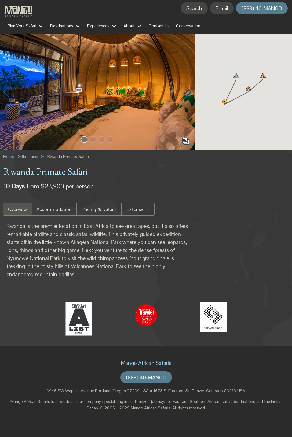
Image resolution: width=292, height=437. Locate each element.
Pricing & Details (99, 209)
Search (194, 8)
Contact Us (159, 26)
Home (8, 156)
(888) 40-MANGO (262, 8)
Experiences (98, 26)
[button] (84, 139)
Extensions (137, 209)
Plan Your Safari (22, 26)
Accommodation (54, 209)
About (129, 26)
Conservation (188, 26)
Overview (17, 209)
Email (222, 8)
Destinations (61, 26)
